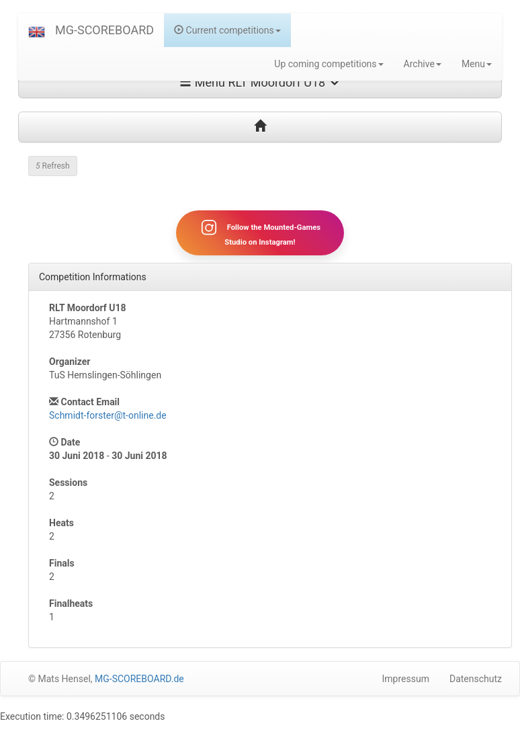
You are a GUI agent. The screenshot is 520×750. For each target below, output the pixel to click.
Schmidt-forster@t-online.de (108, 415)
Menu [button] (477, 63)
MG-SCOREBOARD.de (139, 678)
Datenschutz (475, 678)
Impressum (405, 678)
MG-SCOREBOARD (104, 30)
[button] (36, 30)
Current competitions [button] (227, 30)
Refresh (53, 166)
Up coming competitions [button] (328, 63)
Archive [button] (422, 63)
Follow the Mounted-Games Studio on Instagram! (260, 232)
